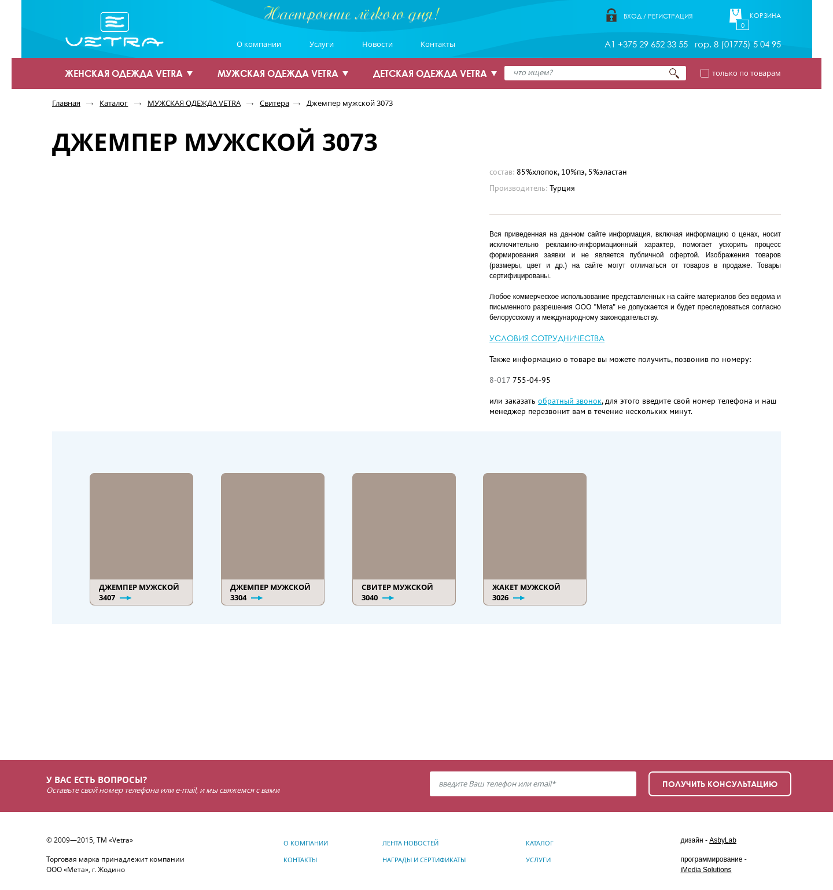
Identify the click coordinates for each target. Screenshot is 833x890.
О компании (259, 44)
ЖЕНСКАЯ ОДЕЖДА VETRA (124, 73)
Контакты (438, 44)
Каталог (113, 103)
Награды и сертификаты (424, 859)
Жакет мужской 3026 (526, 592)
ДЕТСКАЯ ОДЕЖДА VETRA (430, 73)
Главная (66, 103)
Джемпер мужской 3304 (270, 592)
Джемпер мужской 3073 (350, 103)
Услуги (321, 44)
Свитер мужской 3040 (397, 592)
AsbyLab (722, 840)
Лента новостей (410, 843)
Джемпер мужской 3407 (139, 592)
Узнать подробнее (133, 705)
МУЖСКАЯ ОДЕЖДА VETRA (278, 73)
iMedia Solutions (705, 870)
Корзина (765, 16)
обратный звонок (570, 401)
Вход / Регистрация (658, 16)
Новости (377, 44)
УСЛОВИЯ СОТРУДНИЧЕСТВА (547, 338)
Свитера (274, 103)
